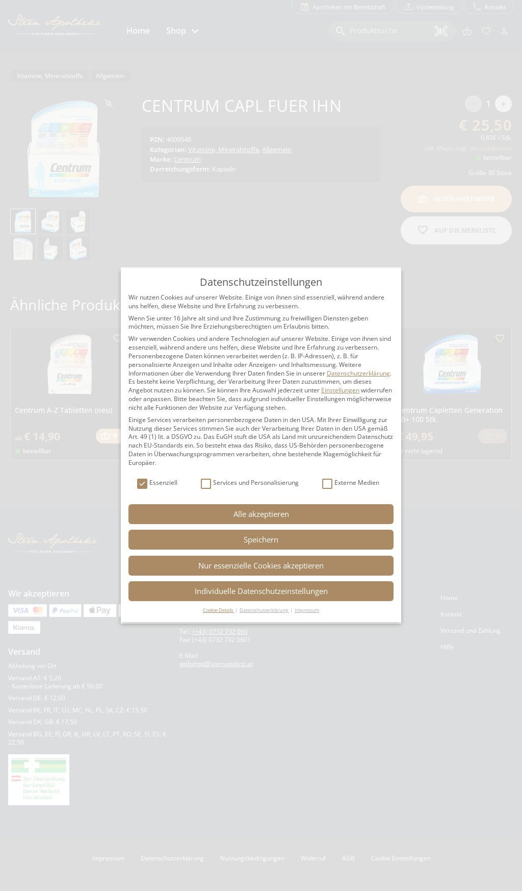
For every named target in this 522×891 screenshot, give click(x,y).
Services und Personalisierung (250, 483)
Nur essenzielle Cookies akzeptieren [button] (261, 565)
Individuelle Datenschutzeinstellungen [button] (261, 591)
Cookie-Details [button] (218, 610)
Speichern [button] (261, 539)
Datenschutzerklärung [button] (264, 610)
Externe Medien (350, 483)
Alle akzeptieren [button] (261, 514)
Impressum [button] (307, 610)
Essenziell (157, 483)
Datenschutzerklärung (358, 373)
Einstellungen (340, 390)
